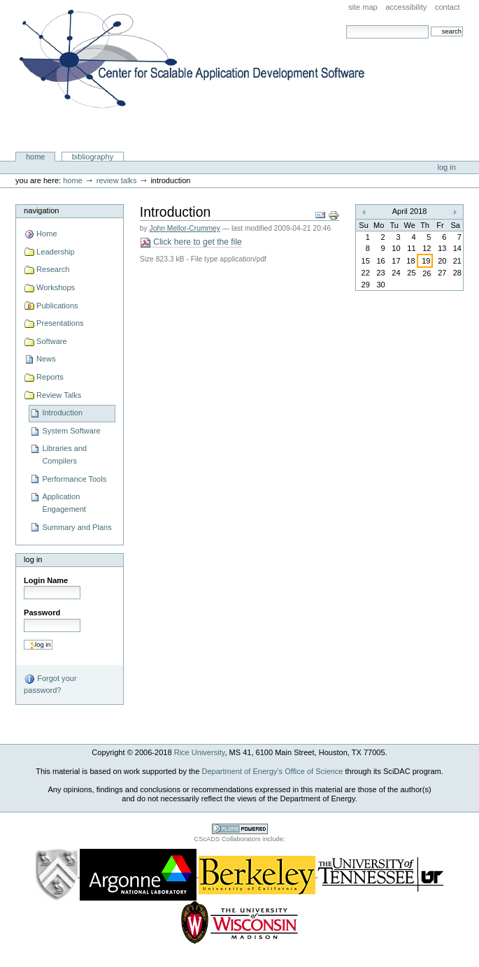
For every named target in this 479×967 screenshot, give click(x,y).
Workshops (55, 287)
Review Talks (116, 180)
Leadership (55, 252)
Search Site (345, 24)
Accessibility (406, 7)
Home (35, 156)
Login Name (46, 580)
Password (42, 612)
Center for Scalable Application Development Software (192, 93)
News (46, 358)
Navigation (41, 210)
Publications (57, 305)
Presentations (59, 323)
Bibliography (93, 156)
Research (52, 269)
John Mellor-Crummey (185, 228)
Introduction (62, 412)
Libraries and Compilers (64, 454)
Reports (50, 377)
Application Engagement (64, 502)
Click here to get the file (191, 242)
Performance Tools (74, 479)
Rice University (199, 752)
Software (51, 341)
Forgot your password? (50, 683)
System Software (71, 431)
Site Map (363, 7)
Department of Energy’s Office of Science (272, 771)
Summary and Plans (76, 527)
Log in (447, 167)
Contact (447, 7)
